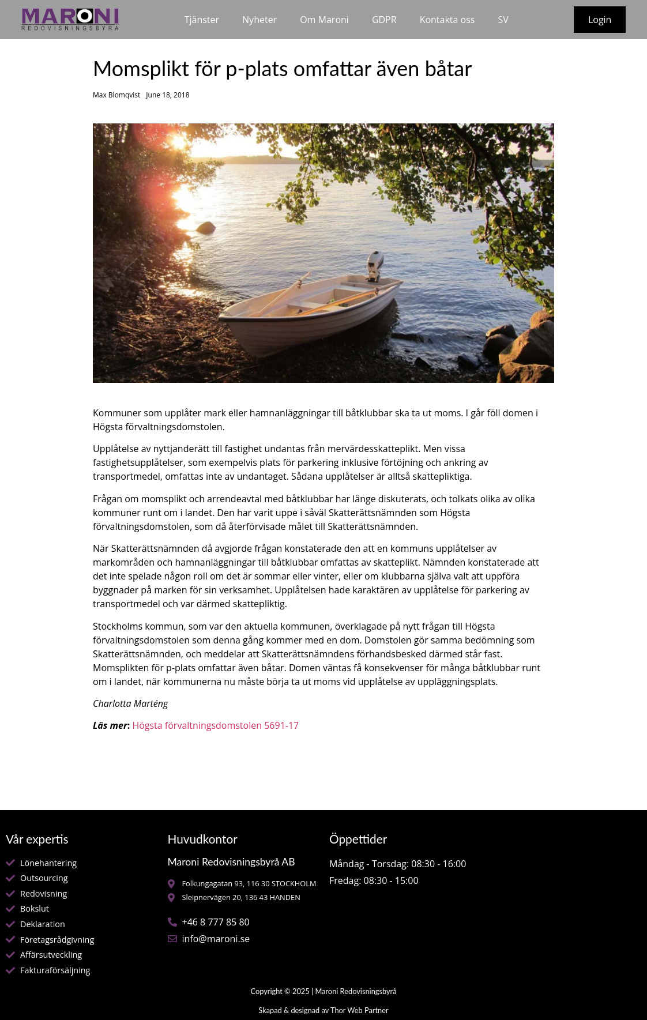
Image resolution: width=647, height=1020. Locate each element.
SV (503, 19)
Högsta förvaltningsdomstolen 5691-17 (215, 725)
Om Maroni (324, 19)
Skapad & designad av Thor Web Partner (323, 1010)
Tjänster (202, 19)
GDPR (384, 19)
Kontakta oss (447, 19)
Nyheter (259, 19)
